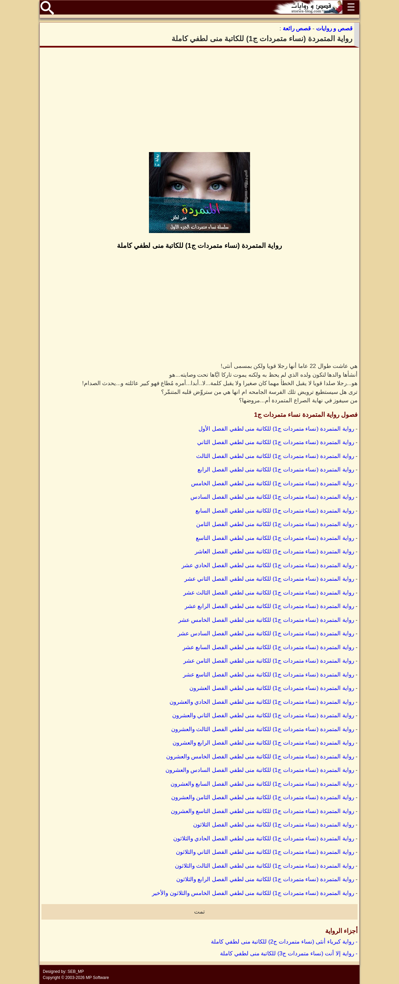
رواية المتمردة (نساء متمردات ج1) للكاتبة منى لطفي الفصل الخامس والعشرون (260, 756)
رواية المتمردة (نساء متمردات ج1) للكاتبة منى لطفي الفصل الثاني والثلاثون (265, 852)
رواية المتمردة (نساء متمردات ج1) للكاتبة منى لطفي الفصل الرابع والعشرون (263, 743)
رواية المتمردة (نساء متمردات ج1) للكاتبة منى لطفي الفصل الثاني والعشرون (263, 715)
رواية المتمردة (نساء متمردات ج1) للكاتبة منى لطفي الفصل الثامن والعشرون (262, 797)
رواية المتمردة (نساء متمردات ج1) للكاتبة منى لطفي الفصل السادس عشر (266, 633)
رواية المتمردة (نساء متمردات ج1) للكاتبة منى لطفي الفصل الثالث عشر (268, 592)
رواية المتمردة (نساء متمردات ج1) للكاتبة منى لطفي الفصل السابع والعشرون (262, 784)
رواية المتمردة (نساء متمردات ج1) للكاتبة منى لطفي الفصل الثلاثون (273, 824)
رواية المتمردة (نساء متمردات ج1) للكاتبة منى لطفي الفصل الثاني (275, 442)
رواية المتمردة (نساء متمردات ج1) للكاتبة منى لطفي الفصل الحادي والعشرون (262, 702)
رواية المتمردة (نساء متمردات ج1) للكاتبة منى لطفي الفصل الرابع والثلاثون (265, 879)
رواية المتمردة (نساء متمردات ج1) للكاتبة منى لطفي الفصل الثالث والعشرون (262, 729)
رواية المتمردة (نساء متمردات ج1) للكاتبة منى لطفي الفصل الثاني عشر (269, 579)
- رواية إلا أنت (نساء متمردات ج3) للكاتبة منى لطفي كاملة (289, 953)
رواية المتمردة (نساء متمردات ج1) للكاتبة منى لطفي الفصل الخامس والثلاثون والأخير (253, 893)
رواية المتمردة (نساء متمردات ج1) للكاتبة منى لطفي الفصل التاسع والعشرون (262, 811)
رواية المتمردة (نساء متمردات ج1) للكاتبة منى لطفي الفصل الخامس (272, 483)
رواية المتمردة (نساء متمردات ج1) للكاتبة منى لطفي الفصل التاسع (275, 538)
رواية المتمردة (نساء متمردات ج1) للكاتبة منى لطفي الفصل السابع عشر (268, 647)
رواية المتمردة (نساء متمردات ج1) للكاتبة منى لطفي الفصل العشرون (271, 688)
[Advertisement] (199, 100)
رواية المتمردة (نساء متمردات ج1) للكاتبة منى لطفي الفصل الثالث (275, 456)
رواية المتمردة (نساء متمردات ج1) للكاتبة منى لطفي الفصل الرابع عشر (269, 606)
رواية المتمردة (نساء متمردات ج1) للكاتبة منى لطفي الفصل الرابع (275, 469)
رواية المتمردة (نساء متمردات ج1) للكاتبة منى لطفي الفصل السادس (272, 497)
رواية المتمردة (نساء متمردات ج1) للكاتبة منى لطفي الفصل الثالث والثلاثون (264, 866)
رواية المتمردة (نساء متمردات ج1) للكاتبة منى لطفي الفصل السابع (274, 511)
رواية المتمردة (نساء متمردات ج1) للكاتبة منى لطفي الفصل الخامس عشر (266, 620)
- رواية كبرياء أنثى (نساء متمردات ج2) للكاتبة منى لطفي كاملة (284, 941)
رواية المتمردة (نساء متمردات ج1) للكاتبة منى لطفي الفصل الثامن (275, 524)
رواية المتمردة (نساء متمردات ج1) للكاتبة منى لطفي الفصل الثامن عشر (268, 661)
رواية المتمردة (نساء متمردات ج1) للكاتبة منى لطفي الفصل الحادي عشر (268, 565)
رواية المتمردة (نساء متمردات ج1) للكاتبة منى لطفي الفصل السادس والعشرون (259, 770)
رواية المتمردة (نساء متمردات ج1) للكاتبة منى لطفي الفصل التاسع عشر (268, 674)
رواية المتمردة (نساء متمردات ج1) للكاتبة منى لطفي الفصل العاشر (274, 551)
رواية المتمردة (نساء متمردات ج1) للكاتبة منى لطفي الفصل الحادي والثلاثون (263, 838)
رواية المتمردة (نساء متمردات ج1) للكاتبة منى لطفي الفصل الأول (276, 429)
